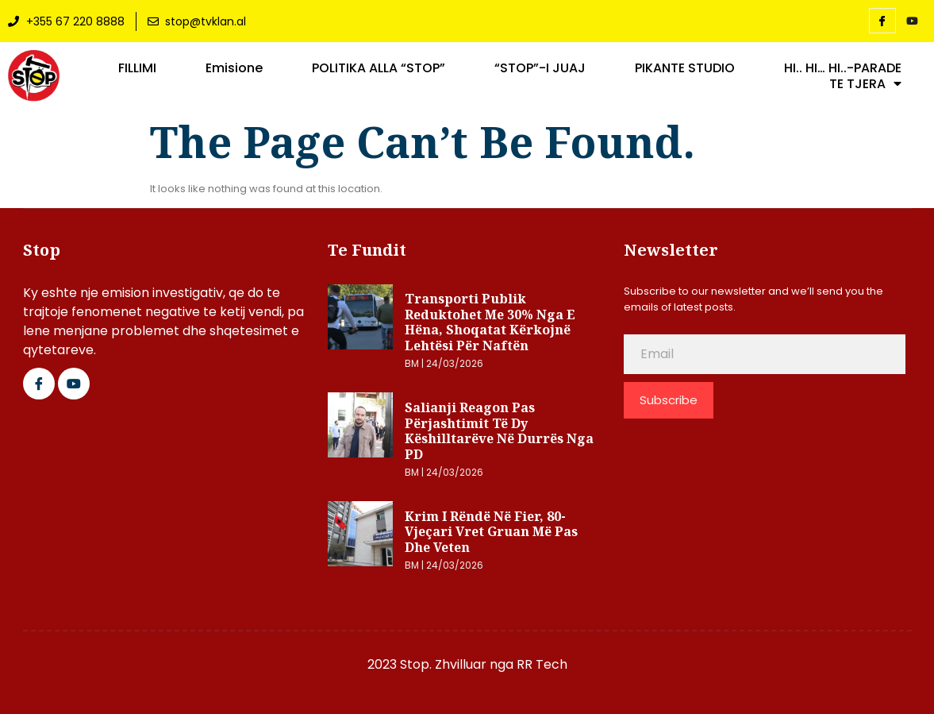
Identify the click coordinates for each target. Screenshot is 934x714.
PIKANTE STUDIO (685, 68)
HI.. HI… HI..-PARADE (842, 68)
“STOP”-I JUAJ (540, 68)
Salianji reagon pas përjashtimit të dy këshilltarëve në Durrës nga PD (499, 431)
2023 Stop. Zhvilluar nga (442, 664)
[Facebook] (882, 20)
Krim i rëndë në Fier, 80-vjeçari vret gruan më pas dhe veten (491, 532)
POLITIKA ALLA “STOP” (378, 68)
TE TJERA (865, 84)
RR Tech (542, 664)
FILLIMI (137, 68)
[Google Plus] (74, 383)
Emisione (234, 68)
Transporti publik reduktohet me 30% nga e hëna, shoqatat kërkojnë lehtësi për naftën (490, 322)
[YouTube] (912, 21)
